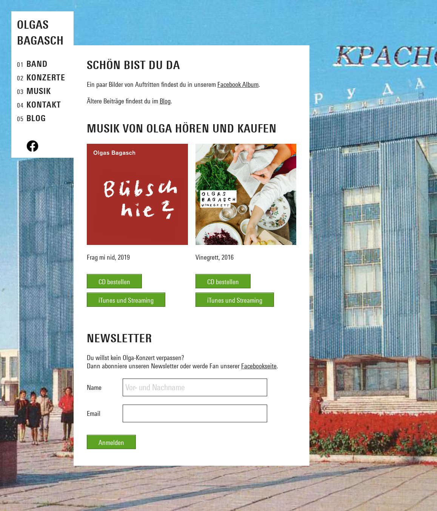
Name (94, 387)
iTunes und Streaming (126, 300)
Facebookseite (259, 366)
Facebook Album (238, 84)
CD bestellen (114, 282)
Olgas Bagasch (40, 32)
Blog (165, 101)
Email (93, 413)
